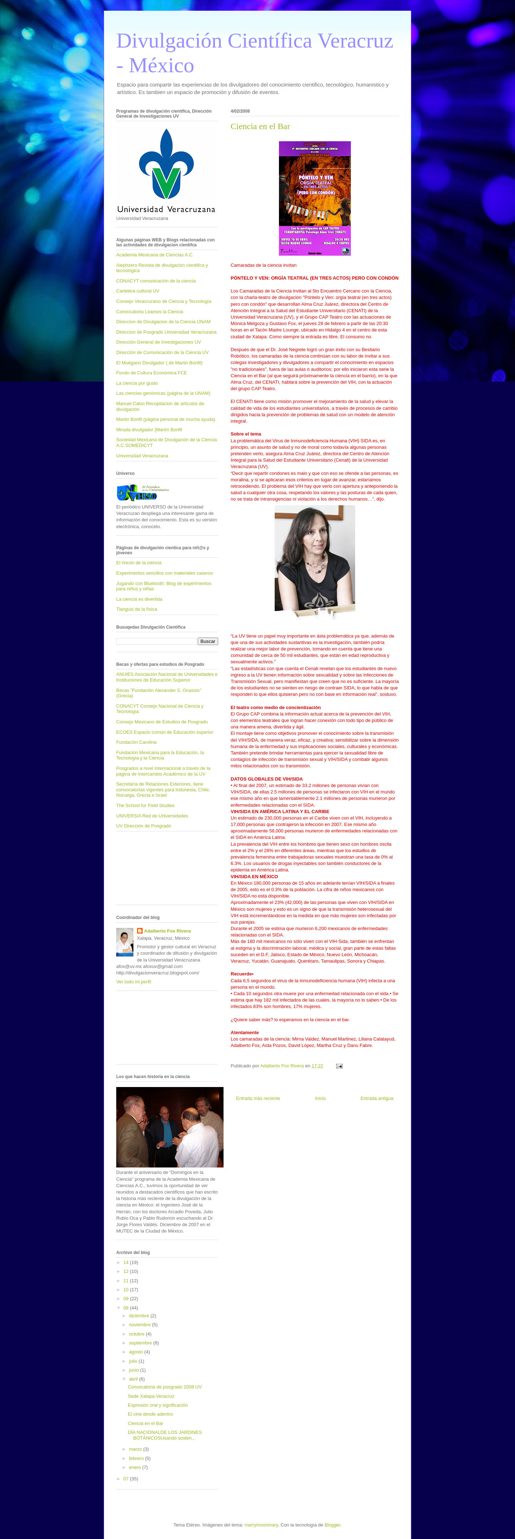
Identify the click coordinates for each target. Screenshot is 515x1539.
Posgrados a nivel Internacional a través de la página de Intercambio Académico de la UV (163, 771)
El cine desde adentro (150, 1414)
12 (126, 1271)
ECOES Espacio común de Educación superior (164, 732)
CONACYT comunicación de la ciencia (156, 281)
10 (126, 1289)
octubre (137, 1334)
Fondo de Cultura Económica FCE (151, 372)
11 (126, 1280)
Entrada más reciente (258, 1098)
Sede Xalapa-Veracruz (151, 1396)
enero (135, 1467)
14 (126, 1262)
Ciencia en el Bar (145, 1423)
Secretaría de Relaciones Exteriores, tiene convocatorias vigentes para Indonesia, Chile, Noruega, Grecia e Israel (163, 789)
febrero (137, 1458)
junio (134, 1370)
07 (126, 1478)
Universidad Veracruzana (142, 455)
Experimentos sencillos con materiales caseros (164, 573)
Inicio (320, 1098)
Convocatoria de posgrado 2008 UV (165, 1387)
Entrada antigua (376, 1098)
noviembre (140, 1324)
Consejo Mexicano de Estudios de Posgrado (162, 721)
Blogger (332, 1525)
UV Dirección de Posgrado (143, 825)
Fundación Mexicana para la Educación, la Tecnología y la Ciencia (160, 755)
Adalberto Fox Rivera (167, 931)
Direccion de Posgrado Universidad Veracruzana (166, 332)
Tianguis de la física (136, 609)
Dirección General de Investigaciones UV (158, 342)
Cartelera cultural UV (138, 291)
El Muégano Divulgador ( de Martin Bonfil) (159, 362)
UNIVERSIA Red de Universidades (152, 815)
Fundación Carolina (136, 742)
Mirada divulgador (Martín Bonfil (149, 429)
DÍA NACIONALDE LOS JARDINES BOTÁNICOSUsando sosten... (165, 1435)
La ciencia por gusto (137, 383)
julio (134, 1361)
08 (126, 1308)
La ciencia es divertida (139, 599)
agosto (136, 1351)
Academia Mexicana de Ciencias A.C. (155, 254)
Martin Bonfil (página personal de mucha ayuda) (165, 419)
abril (134, 1379)
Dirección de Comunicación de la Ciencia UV (162, 352)
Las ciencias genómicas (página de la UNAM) (163, 393)
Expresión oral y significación (158, 1405)
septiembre (141, 1343)
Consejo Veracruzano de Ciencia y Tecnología (163, 301)
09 (126, 1298)
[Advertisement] (148, 871)
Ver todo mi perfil (133, 981)
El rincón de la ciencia (138, 562)
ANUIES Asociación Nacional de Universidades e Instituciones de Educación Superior (166, 677)
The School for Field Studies (145, 805)
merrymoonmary (261, 1525)
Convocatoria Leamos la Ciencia (149, 311)
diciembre (140, 1315)
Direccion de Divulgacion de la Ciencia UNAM (163, 321)
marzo (136, 1449)
